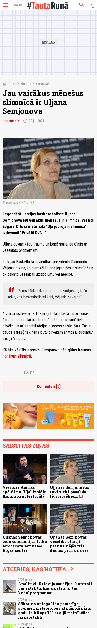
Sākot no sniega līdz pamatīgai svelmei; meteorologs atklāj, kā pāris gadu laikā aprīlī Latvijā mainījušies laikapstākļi (54, 610)
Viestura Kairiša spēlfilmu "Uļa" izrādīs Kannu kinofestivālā (24, 492)
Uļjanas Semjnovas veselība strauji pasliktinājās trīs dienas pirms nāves (69, 544)
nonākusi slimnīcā (17, 356)
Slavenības (41, 83)
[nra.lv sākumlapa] (17, 5)
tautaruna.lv (11, 121)
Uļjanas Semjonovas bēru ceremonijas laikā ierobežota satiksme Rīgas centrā (25, 544)
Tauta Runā (20, 83)
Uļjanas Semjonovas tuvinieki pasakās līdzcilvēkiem (69, 492)
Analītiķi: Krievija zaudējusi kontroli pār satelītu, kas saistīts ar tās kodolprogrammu (55, 588)
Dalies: (29, 373)
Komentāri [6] (49, 386)
